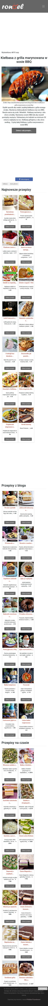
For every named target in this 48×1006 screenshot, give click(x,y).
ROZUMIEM (43, 988)
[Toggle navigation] (43, 6)
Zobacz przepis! (10, 226)
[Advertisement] (19, 32)
